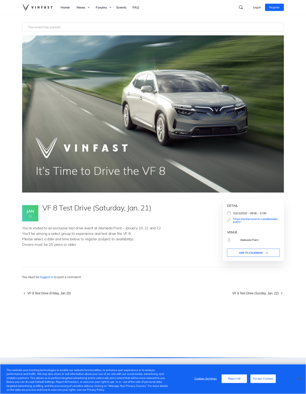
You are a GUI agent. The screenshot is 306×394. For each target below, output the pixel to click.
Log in (257, 7)
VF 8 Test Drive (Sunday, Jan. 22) (255, 293)
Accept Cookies (263, 378)
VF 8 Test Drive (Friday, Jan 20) (49, 293)
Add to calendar (251, 252)
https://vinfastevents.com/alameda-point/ (255, 220)
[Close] (299, 378)
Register (274, 7)
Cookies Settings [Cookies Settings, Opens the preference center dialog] (205, 378)
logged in (46, 277)
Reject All (234, 378)
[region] (153, 379)
